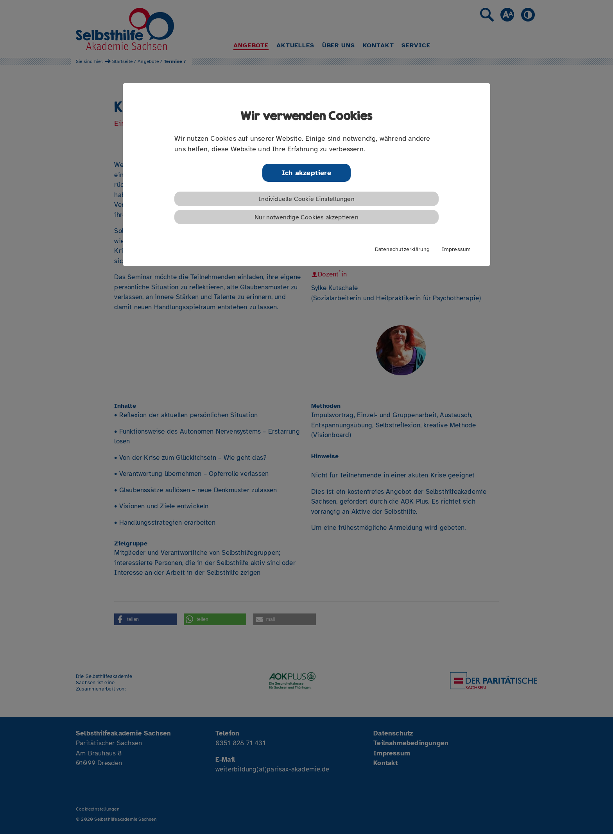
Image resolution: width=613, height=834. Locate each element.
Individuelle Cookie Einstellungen (306, 199)
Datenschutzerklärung (402, 249)
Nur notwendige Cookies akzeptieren (306, 217)
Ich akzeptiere (306, 173)
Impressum (456, 249)
